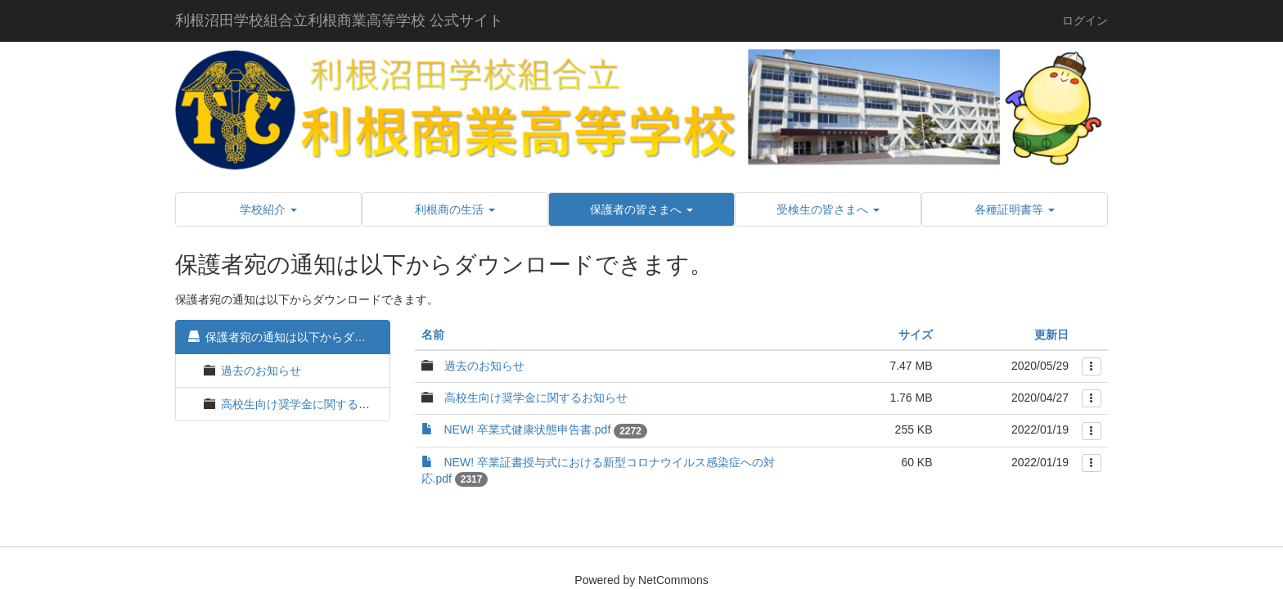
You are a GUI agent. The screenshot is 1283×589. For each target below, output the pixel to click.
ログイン (1085, 20)
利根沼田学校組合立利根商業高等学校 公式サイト (339, 20)
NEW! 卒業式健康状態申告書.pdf (527, 429)
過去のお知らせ (261, 370)
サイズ (915, 334)
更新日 (1051, 334)
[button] (268, 209)
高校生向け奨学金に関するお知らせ (312, 404)
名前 (432, 334)
